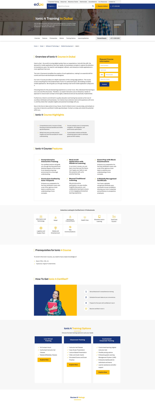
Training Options (71, 38)
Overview (37, 38)
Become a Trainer (73, 1)
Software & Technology (52, 46)
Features (44, 38)
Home (35, 46)
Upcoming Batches (83, 38)
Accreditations (93, 1)
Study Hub (63, 1)
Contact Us (112, 1)
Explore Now (44, 360)
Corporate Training (53, 1)
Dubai (41, 46)
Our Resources (102, 1)
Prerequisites (53, 38)
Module (62, 38)
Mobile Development (67, 46)
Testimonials (83, 1)
